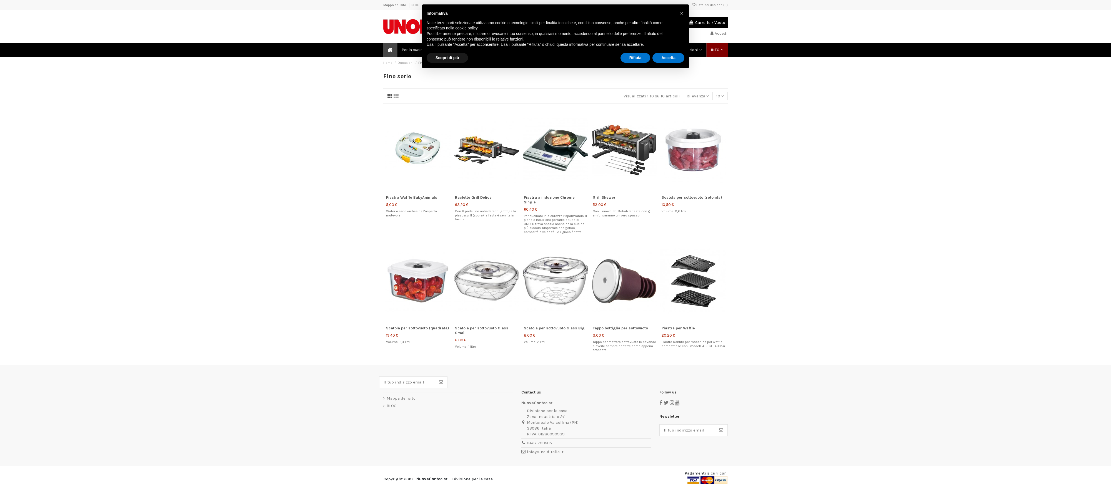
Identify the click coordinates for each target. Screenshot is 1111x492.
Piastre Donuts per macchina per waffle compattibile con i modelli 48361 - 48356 (693, 344)
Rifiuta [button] (635, 57)
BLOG (415, 5)
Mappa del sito (395, 5)
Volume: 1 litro (465, 347)
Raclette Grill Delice (473, 197)
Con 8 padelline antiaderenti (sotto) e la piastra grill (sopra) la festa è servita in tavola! (485, 215)
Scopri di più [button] (447, 57)
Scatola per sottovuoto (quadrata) (417, 328)
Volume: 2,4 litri (398, 342)
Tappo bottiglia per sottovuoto (620, 328)
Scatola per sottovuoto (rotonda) (692, 197)
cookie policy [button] (466, 28)
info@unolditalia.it (545, 451)
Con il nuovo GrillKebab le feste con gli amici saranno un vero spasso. (622, 213)
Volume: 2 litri (534, 342)
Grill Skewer (604, 197)
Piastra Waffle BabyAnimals (411, 197)
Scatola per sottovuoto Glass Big (554, 328)
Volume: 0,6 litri (674, 211)
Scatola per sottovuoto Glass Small (481, 330)
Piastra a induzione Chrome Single (549, 200)
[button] (717, 50)
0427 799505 (539, 442)
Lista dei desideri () (710, 5)
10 (720, 96)
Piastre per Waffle (678, 328)
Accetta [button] (668, 57)
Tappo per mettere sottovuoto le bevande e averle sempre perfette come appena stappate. (624, 346)
